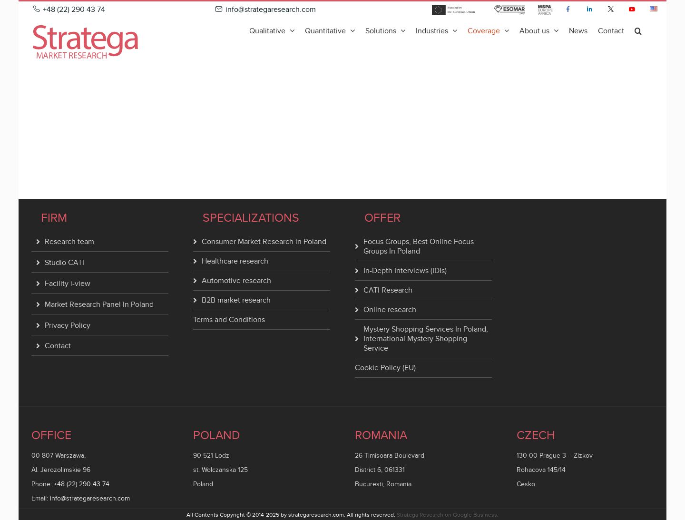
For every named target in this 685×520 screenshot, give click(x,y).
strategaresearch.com (316, 514)
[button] (638, 30)
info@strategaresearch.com (90, 498)
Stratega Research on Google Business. (448, 514)
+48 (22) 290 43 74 (81, 484)
